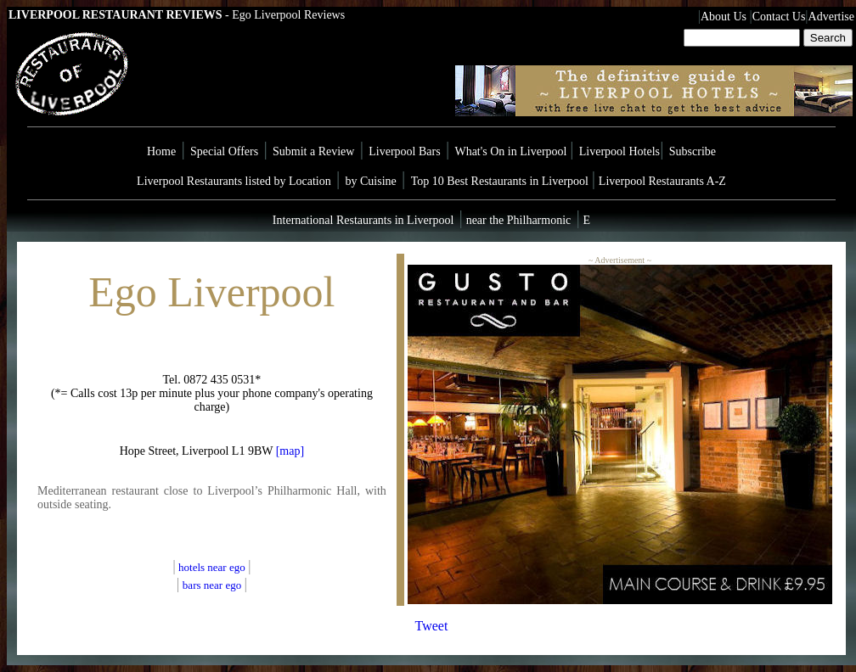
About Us (723, 16)
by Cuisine (371, 181)
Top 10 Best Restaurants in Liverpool (501, 181)
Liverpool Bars (404, 151)
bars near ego (212, 585)
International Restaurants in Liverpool (363, 220)
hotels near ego (213, 567)
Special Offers (224, 151)
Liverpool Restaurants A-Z (662, 181)
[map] (290, 451)
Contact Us (779, 16)
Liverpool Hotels (619, 151)
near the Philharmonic (517, 220)
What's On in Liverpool (512, 151)
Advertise (831, 16)
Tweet (431, 626)
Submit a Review (313, 151)
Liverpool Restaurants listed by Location (234, 181)
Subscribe (692, 151)
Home (161, 151)
